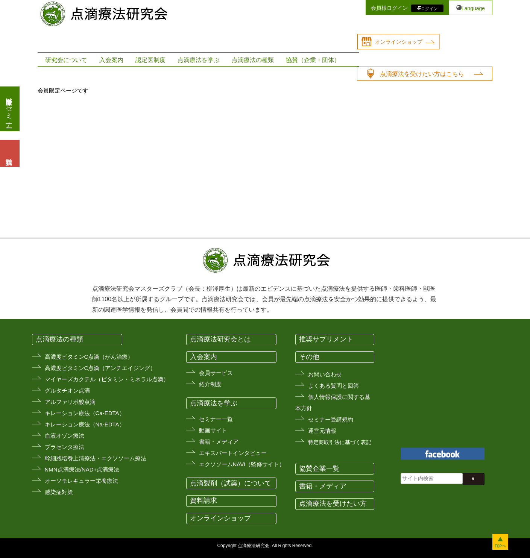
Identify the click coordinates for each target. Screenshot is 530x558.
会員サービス (216, 373)
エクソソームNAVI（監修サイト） (242, 464)
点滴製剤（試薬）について (230, 483)
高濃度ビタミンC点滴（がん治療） (89, 356)
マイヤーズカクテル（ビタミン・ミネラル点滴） (107, 379)
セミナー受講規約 (330, 419)
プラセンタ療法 (64, 447)
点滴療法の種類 (253, 60)
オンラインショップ (398, 42)
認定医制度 (150, 60)
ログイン (429, 8)
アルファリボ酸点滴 (70, 402)
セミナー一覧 (216, 419)
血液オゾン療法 (64, 435)
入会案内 (111, 60)
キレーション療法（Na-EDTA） (85, 424)
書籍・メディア (218, 441)
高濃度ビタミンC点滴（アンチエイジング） (100, 368)
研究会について (66, 60)
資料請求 (203, 500)
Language (473, 8)
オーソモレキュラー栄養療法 (81, 481)
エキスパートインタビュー (233, 453)
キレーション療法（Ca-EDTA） (85, 413)
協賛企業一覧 (319, 468)
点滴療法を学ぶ (199, 60)
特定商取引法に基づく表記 (339, 442)
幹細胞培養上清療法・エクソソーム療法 (95, 458)
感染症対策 (59, 492)
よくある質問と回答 (333, 385)
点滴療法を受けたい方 (333, 503)
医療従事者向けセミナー (9, 108)
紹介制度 (210, 384)
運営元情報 (322, 431)
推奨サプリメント (326, 339)
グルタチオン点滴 (67, 390)
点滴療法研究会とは (220, 339)
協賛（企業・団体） (313, 60)
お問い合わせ (325, 374)
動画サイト (213, 430)
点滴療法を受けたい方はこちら (422, 74)
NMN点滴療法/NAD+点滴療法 (82, 469)
